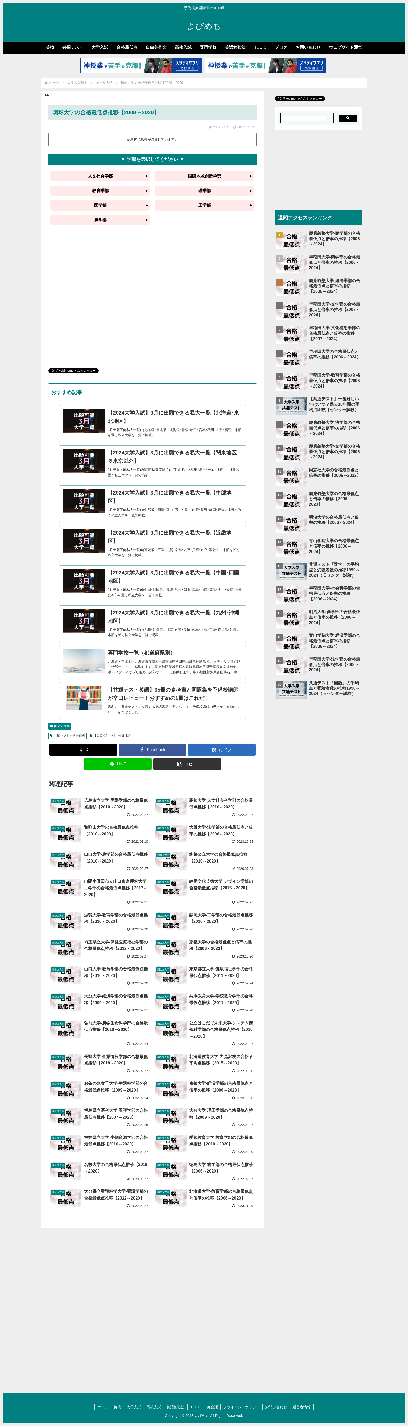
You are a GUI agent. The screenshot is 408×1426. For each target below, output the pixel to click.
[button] (187, 764)
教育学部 (100, 190)
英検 (117, 1407)
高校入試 (153, 1407)
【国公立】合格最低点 (67, 736)
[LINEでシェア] (118, 764)
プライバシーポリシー (241, 1407)
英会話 (212, 1407)
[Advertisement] (152, 302)
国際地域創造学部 (204, 176)
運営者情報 (301, 1407)
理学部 (204, 190)
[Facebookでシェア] (152, 750)
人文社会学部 (100, 176)
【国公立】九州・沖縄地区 (110, 736)
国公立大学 (60, 726)
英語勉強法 (176, 1407)
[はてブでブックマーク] (222, 750)
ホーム (102, 1407)
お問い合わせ (276, 1407)
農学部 (100, 220)
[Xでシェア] (83, 750)
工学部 (204, 205)
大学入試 (133, 1407)
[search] (304, 118)
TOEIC (195, 1407)
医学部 (100, 205)
